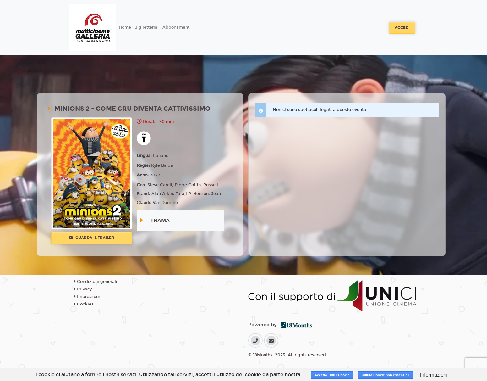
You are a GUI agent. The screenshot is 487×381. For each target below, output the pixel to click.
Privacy (83, 289)
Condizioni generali (95, 281)
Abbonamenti (176, 27)
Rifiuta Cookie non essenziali (385, 375)
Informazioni (433, 375)
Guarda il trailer (91, 238)
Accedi (402, 27)
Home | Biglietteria (138, 27)
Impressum (87, 296)
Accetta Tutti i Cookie (332, 375)
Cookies (84, 304)
